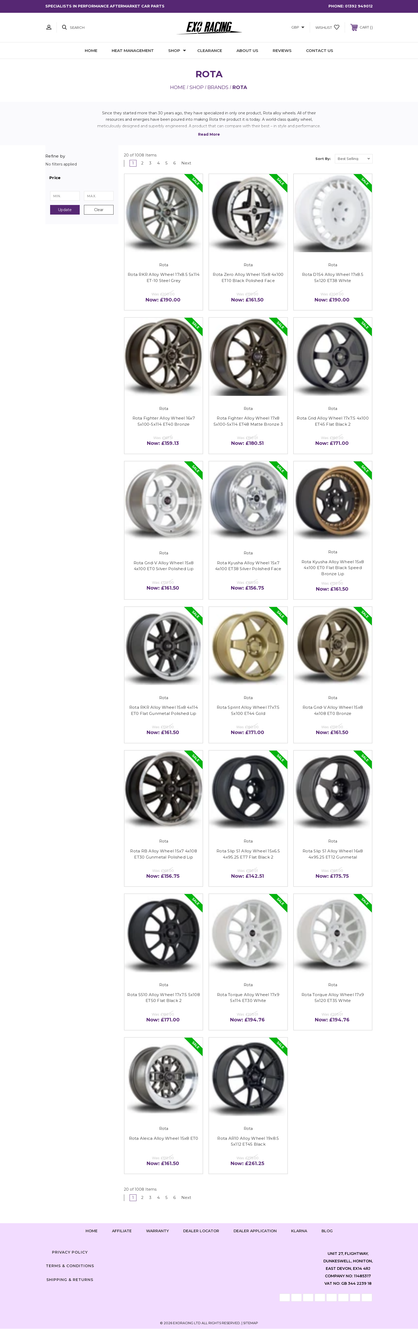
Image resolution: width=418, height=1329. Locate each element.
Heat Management (133, 50)
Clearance (209, 50)
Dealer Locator (201, 1231)
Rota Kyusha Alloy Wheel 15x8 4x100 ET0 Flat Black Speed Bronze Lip (333, 568)
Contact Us (319, 50)
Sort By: (323, 158)
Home (91, 50)
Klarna (299, 1231)
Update (65, 209)
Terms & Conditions (70, 1266)
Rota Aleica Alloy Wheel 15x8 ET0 (163, 1138)
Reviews (282, 50)
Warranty (157, 1231)
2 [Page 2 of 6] (142, 163)
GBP (297, 27)
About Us (247, 50)
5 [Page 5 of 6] (167, 163)
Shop (177, 50)
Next (189, 163)
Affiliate (122, 1231)
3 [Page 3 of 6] (151, 163)
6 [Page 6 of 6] (175, 163)
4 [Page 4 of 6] (159, 163)
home (92, 1231)
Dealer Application (255, 1231)
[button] (81, 178)
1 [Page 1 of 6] (133, 163)
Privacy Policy (70, 1252)
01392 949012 (359, 6)
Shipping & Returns (69, 1280)
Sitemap (250, 1323)
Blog (327, 1231)
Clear (98, 209)
